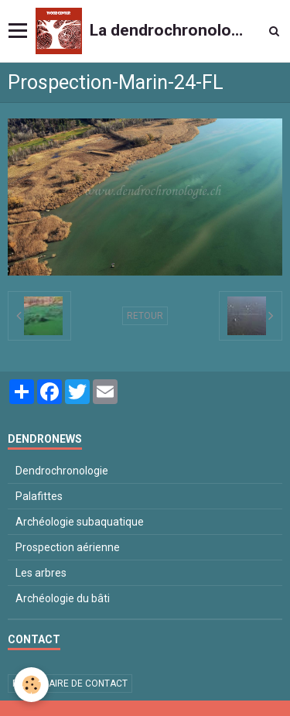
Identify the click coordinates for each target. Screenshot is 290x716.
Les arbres (41, 573)
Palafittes (39, 496)
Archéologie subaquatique (79, 522)
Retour (145, 315)
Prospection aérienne (67, 547)
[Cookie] (31, 684)
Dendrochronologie (61, 470)
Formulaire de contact (70, 683)
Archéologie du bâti (62, 598)
